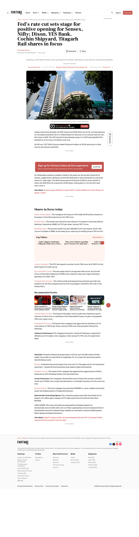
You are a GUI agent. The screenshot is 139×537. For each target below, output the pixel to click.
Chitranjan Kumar (23, 50)
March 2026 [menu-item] (92, 515)
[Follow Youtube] (117, 497)
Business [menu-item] (56, 510)
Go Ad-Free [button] (127, 13)
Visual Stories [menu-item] (75, 515)
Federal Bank (39, 221)
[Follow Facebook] (110, 497)
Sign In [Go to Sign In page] (118, 13)
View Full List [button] (94, 409)
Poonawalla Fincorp (42, 323)
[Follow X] (113, 497)
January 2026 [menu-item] (92, 520)
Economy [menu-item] (56, 515)
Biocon (37, 364)
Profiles (38, 507)
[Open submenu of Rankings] (67, 13)
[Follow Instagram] (120, 497)
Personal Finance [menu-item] (58, 517)
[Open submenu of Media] (45, 13)
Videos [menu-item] (73, 510)
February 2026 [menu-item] (92, 517)
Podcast (78, 13)
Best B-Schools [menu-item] (22, 531)
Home (28, 13)
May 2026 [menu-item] (91, 510)
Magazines (92, 507)
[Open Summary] (71, 51)
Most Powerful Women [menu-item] (24, 523)
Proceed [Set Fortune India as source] (84, 126)
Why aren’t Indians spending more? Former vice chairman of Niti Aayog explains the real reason (76, 245)
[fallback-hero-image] (42, 300)
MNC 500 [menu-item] (20, 533)
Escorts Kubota (40, 388)
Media (73, 507)
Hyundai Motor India (43, 271)
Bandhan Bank (40, 229)
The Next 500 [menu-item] (21, 526)
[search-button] (112, 13)
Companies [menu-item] (39, 510)
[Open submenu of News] (36, 13)
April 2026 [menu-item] (91, 512)
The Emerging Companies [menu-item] (22, 517)
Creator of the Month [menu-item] (24, 510)
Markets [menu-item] (55, 512)
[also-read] (69, 191)
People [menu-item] (37, 512)
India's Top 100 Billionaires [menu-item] (22, 513)
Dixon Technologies (42, 214)
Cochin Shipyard (41, 264)
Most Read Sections (60, 507)
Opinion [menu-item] (55, 520)
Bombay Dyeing (41, 371)
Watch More (97, 237)
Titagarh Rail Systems (43, 281)
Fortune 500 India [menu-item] (23, 521)
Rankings (21, 507)
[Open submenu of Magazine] (55, 13)
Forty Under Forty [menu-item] (23, 528)
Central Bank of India (43, 314)
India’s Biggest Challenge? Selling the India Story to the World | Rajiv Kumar (49, 244)
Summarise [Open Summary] (110, 139)
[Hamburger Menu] (8, 12)
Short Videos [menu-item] (75, 512)
